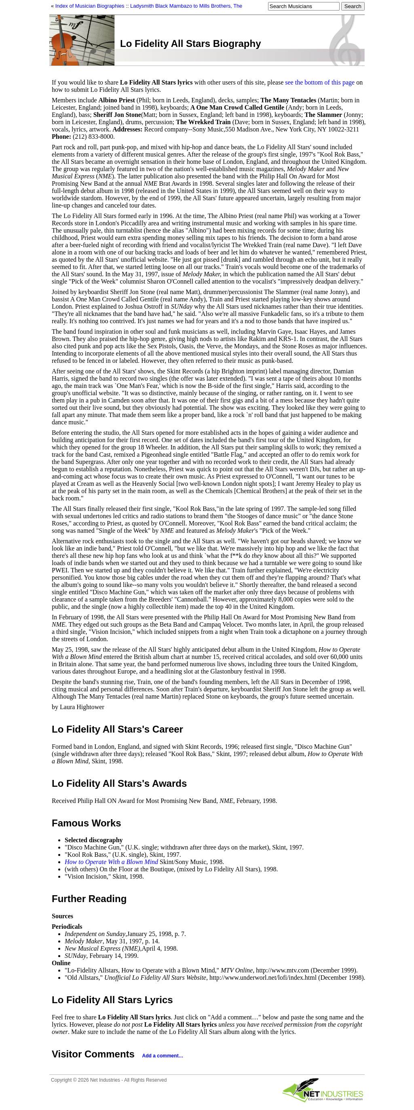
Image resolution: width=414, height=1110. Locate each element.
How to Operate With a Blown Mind (111, 861)
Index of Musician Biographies (90, 6)
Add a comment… (163, 1056)
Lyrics (159, 999)
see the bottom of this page (320, 82)
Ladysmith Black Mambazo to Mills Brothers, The (186, 6)
